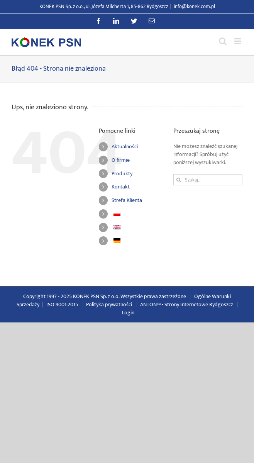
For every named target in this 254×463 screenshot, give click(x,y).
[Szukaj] (179, 179)
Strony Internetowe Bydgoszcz (198, 304)
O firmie (121, 160)
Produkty (122, 173)
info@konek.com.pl (194, 6)
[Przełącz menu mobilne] (238, 41)
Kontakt (121, 186)
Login (128, 312)
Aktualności (125, 146)
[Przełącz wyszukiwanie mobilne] (223, 41)
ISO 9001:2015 (62, 304)
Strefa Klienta (127, 200)
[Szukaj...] (207, 179)
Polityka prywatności (109, 304)
